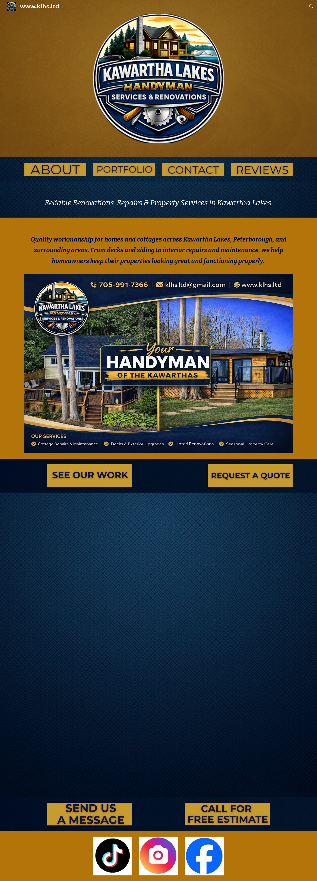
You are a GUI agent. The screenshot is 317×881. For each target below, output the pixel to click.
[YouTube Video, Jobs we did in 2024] (158, 708)
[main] (158, 203)
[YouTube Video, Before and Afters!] (158, 558)
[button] (311, 6)
